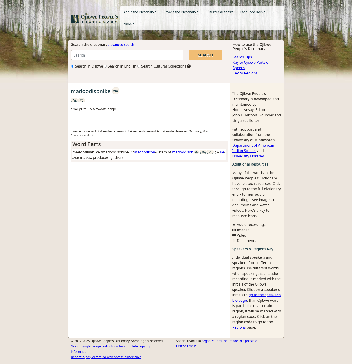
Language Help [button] (251, 12)
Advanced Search (121, 44)
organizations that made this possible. (230, 341)
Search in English (120, 66)
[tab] (149, 144)
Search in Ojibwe (87, 66)
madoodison (144, 152)
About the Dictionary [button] (138, 12)
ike (221, 152)
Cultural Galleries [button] (218, 12)
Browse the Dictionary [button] (179, 12)
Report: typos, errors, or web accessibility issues (106, 357)
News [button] (127, 24)
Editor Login (186, 346)
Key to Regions (245, 73)
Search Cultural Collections (161, 66)
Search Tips (242, 56)
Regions (239, 327)
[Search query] (127, 55)
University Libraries (248, 156)
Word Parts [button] (86, 144)
